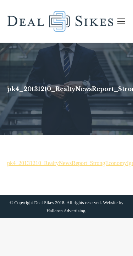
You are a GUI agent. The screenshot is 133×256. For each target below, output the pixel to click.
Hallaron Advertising (65, 210)
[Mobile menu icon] (121, 21)
